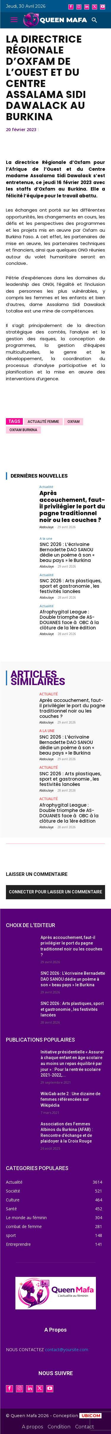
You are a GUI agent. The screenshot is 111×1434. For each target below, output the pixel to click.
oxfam (73, 422)
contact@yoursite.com (66, 1349)
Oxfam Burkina (23, 430)
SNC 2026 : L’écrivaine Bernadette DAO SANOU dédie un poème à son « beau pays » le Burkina (67, 552)
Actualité (46, 486)
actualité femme (43, 422)
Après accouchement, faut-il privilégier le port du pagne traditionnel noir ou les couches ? (72, 506)
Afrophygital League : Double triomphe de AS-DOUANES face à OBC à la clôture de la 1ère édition (69, 620)
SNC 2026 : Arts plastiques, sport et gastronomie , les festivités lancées (71, 586)
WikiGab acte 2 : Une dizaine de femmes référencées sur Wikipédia (70, 1099)
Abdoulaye (46, 527)
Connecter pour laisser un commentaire (55, 892)
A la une (46, 538)
